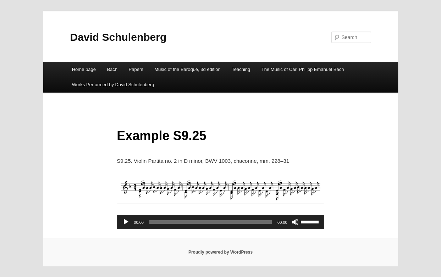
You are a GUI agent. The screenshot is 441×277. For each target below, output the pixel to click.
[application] (220, 222)
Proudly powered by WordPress (220, 252)
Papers (136, 69)
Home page (84, 69)
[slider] (210, 222)
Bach (112, 69)
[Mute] (295, 222)
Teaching (241, 69)
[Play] (125, 222)
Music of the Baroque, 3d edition (187, 69)
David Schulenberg (118, 37)
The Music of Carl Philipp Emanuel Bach (302, 69)
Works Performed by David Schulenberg (113, 84)
